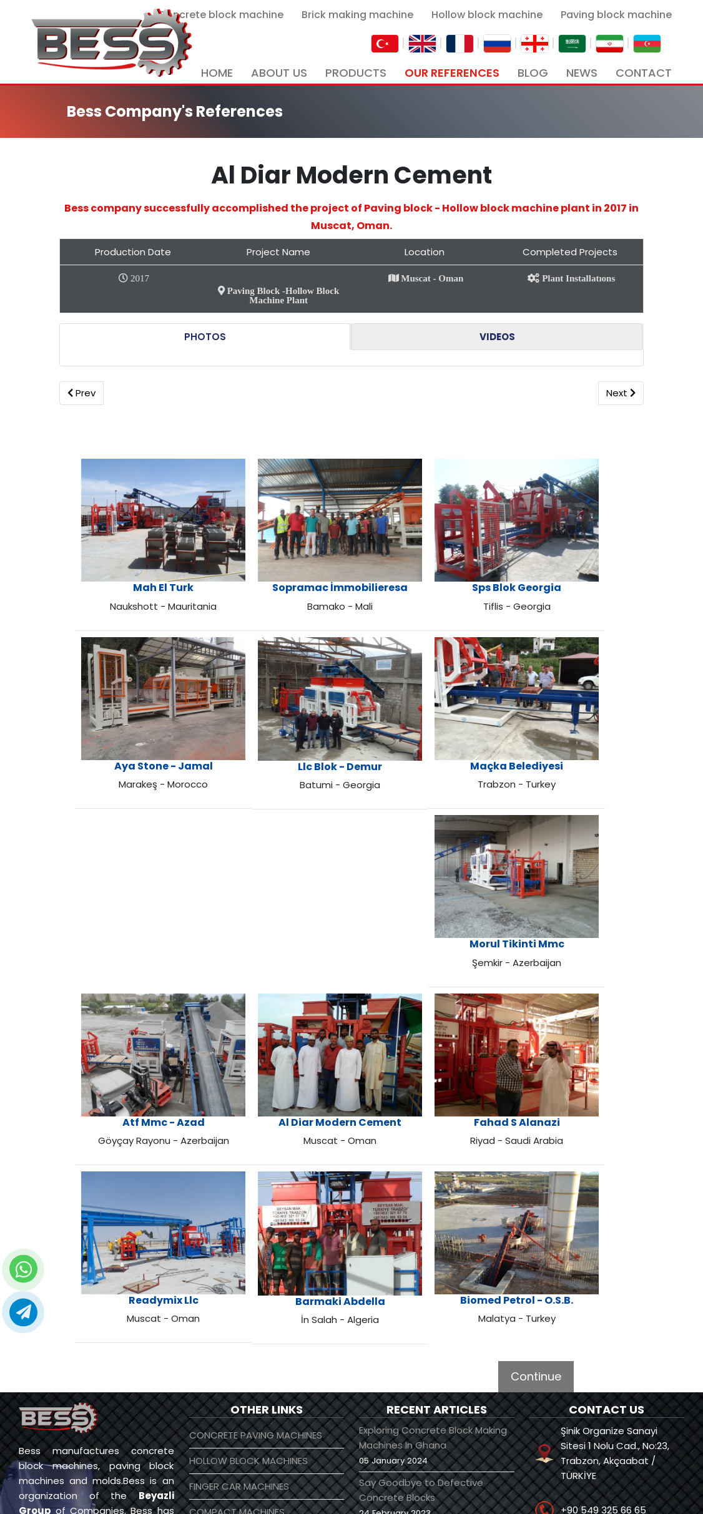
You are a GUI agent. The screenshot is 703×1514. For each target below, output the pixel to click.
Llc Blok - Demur (423, 711)
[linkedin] (513, 1488)
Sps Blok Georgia (423, 560)
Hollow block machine (487, 14)
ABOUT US (279, 73)
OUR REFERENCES (452, 73)
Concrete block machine (220, 14)
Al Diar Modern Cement (284, 1011)
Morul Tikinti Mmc (563, 860)
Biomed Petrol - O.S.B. (423, 1161)
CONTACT (644, 73)
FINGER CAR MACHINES (239, 1298)
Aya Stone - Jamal (563, 560)
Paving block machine (616, 14)
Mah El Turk (144, 560)
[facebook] (465, 1488)
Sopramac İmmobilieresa (284, 566)
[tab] (204, 336)
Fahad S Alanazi (424, 1011)
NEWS (581, 73)
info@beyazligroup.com (616, 1358)
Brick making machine (357, 14)
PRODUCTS (355, 73)
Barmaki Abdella (284, 1162)
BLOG (533, 73)
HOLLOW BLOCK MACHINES (248, 1272)
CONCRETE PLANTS (231, 1349)
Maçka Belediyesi (563, 710)
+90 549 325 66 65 (603, 1322)
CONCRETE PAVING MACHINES (255, 1247)
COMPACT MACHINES (237, 1324)
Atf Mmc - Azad (145, 1011)
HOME (217, 73)
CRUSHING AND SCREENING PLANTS (249, 1386)
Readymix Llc (563, 1011)
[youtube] (488, 1488)
